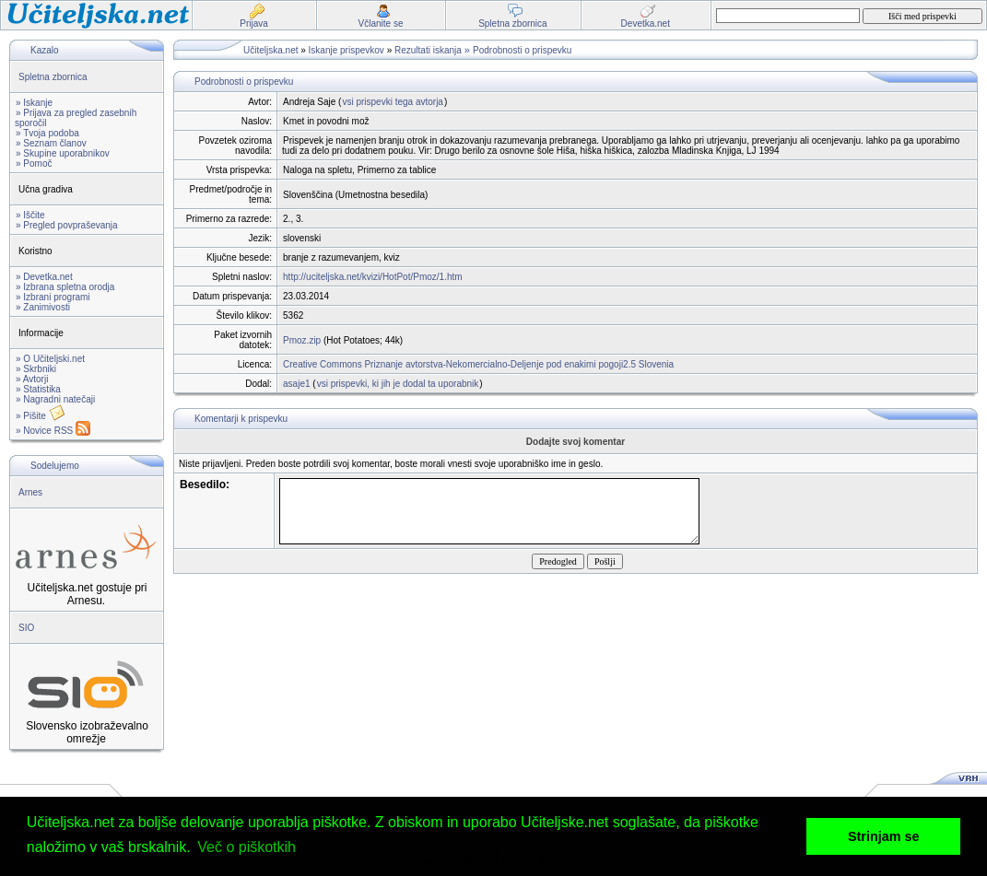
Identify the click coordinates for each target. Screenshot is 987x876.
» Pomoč (34, 163)
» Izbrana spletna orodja (65, 287)
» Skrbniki (36, 369)
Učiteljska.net (270, 50)
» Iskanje (34, 103)
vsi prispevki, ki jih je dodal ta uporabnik (398, 384)
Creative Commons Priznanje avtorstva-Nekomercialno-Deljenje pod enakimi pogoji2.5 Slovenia (478, 364)
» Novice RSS (53, 431)
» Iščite (30, 215)
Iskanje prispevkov (346, 50)
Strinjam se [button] (884, 836)
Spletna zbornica (53, 77)
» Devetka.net (44, 277)
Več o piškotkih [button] (246, 847)
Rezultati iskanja (428, 50)
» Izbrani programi (53, 297)
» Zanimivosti (43, 307)
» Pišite (40, 416)
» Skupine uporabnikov (63, 153)
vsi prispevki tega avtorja (392, 102)
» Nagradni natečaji (55, 399)
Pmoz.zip (302, 340)
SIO (26, 628)
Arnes (30, 492)
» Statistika (38, 389)
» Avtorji (32, 379)
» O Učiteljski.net (50, 359)
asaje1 (296, 384)
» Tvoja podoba (47, 133)
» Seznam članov (51, 143)
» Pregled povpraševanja (67, 225)
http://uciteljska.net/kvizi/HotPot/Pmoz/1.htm (373, 277)
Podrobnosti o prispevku (522, 50)
